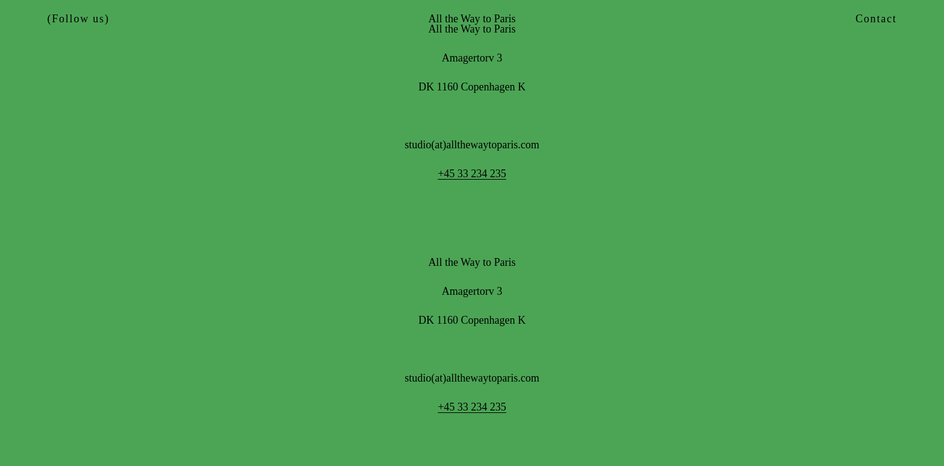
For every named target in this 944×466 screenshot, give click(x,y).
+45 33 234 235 (472, 174)
